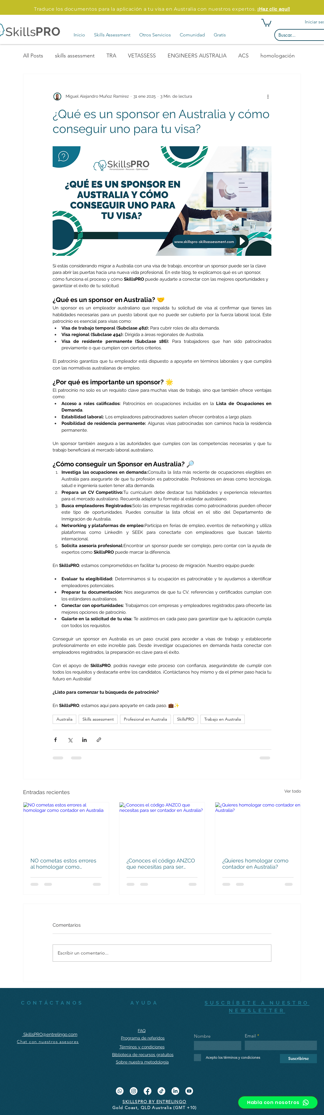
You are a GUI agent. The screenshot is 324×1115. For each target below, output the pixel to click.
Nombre (202, 1036)
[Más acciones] (267, 96)
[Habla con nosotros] (278, 1102)
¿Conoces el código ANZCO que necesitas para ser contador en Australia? (161, 863)
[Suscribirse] (298, 1058)
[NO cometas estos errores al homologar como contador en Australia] (66, 826)
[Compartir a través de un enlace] (99, 740)
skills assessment (75, 55)
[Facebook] (147, 1091)
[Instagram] (133, 1091)
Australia (64, 719)
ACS (243, 55)
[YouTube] (189, 1091)
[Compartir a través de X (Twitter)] (70, 740)
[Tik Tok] (161, 1091)
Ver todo (292, 791)
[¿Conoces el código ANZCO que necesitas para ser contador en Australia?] (162, 826)
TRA (111, 55)
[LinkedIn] (175, 1091)
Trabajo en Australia (222, 719)
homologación (277, 55)
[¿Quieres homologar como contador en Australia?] (258, 826)
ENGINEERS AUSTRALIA (197, 55)
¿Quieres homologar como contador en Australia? (255, 863)
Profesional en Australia (145, 719)
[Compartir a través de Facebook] (55, 740)
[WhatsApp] (120, 1091)
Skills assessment (98, 719)
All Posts (33, 55)
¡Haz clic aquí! (273, 9)
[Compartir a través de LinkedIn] (84, 740)
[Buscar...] (299, 35)
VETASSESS (142, 55)
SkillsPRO (185, 719)
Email (250, 1036)
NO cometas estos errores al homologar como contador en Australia (63, 863)
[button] (112, 35)
